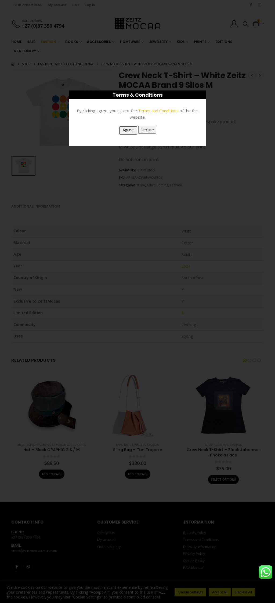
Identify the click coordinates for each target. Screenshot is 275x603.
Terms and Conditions (158, 110)
